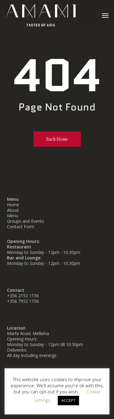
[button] (105, 15)
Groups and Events (25, 221)
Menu (12, 216)
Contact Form (20, 226)
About (13, 210)
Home (13, 205)
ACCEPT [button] (68, 400)
